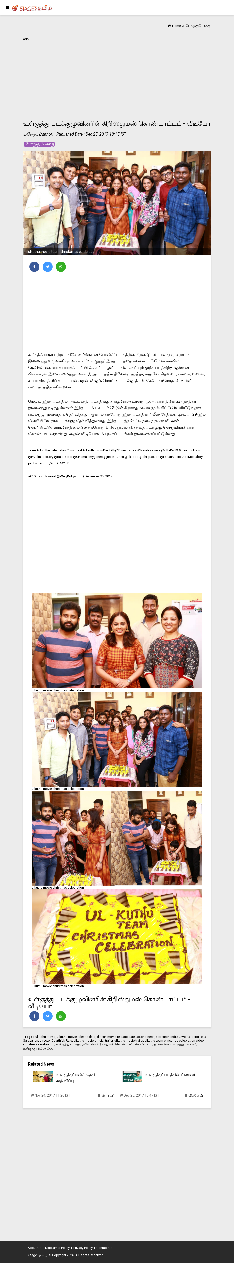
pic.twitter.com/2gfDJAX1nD (49, 463)
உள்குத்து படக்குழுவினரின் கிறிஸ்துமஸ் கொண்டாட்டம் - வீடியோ (104, 1044)
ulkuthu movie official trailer (93, 1040)
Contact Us (104, 1248)
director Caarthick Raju (56, 1040)
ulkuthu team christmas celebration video (174, 1040)
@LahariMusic (170, 457)
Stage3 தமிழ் (37, 1255)
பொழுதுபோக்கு (39, 144)
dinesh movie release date (116, 1037)
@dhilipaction (149, 457)
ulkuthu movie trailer (128, 1040)
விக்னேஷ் (195, 1095)
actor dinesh (145, 1037)
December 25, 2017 (98, 476)
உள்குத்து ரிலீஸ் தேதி (38, 1048)
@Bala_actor (63, 457)
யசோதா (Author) (38, 134)
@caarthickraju (189, 450)
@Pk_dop (132, 457)
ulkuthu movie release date (76, 1037)
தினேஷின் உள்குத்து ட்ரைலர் (175, 1044)
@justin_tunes (113, 457)
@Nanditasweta (148, 450)
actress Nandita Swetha (173, 1037)
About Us (34, 1248)
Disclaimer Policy (57, 1248)
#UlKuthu (43, 450)
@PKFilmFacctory (40, 457)
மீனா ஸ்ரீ (107, 1095)
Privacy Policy (83, 1248)
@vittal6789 (169, 450)
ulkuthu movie (45, 1037)
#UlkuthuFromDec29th (99, 450)
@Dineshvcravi (126, 450)
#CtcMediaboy (192, 457)
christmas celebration (38, 1044)
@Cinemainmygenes (88, 457)
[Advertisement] (117, 77)
